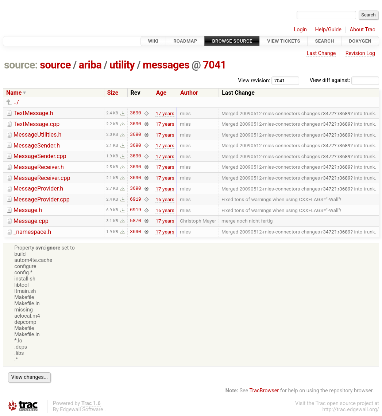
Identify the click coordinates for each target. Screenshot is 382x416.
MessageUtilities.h (37, 134)
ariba (90, 65)
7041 (214, 65)
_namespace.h (32, 231)
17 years (164, 113)
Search (324, 41)
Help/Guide (328, 30)
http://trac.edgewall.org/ (350, 410)
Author (189, 92)
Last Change (321, 53)
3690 (135, 113)
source (55, 65)
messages (166, 65)
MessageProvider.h (38, 188)
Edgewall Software (81, 410)
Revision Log (360, 53)
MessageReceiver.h (38, 167)
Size (113, 92)
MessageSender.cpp (39, 156)
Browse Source (232, 41)
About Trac (362, 30)
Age (161, 92)
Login (300, 30)
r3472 (327, 113)
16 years (164, 199)
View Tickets (283, 41)
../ (16, 102)
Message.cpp (31, 220)
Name (14, 92)
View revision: (254, 80)
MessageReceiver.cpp (41, 177)
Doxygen (360, 41)
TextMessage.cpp (36, 124)
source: (21, 65)
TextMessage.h (33, 113)
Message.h (27, 210)
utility (122, 65)
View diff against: (344, 80)
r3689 (343, 113)
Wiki (153, 41)
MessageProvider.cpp (41, 199)
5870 (135, 220)
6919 (135, 199)
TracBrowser (264, 391)
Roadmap (185, 41)
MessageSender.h (36, 145)
